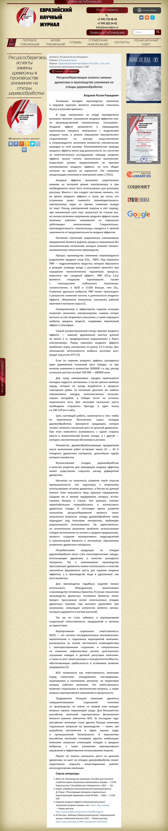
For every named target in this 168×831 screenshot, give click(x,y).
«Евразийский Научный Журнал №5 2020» (83, 63)
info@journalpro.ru (107, 27)
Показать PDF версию (64, 71)
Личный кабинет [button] (147, 10)
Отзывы (76, 42)
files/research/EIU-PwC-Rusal (93, 821)
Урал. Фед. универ (100, 805)
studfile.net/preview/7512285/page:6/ (85, 811)
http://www (61, 811)
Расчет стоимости (107, 10)
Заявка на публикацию (107, 32)
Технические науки (67, 60)
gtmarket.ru (73, 821)
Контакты (122, 42)
